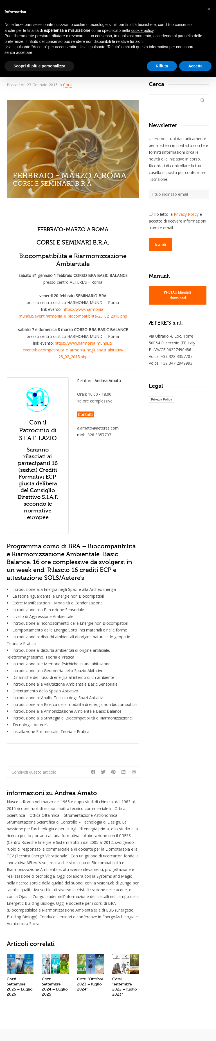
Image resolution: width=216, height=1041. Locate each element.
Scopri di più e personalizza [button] (39, 66)
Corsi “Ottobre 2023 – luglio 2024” (90, 984)
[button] (208, 9)
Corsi (67, 84)
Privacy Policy (186, 214)
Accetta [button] (195, 66)
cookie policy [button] (142, 30)
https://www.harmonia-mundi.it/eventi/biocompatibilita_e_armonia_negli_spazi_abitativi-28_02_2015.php (73, 349)
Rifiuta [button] (162, 66)
